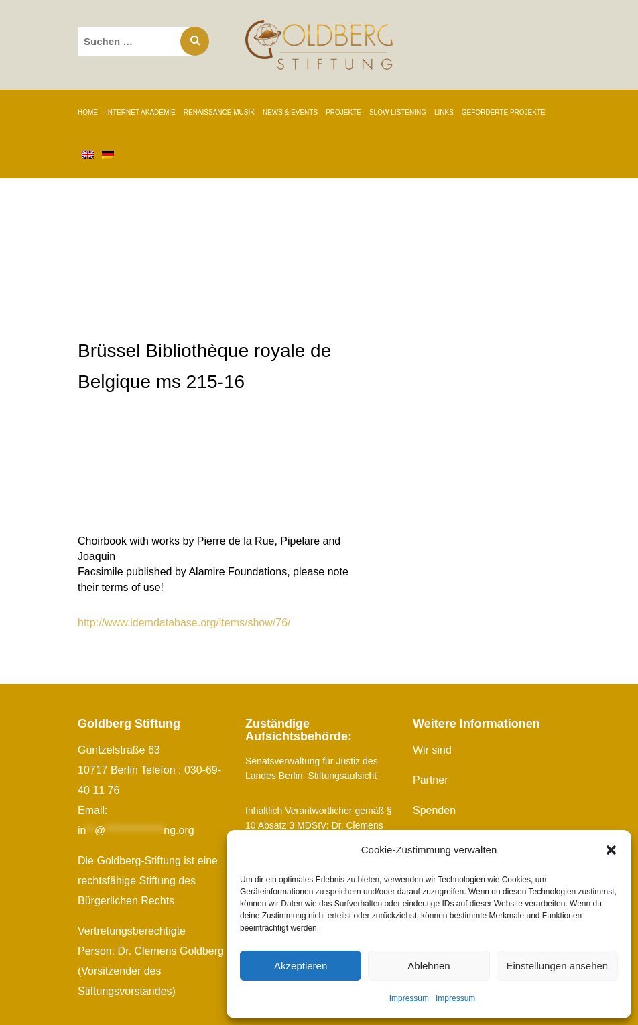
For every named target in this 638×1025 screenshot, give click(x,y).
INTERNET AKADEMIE (141, 112)
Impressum (409, 998)
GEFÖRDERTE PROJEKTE (504, 112)
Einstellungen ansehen (557, 965)
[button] (611, 850)
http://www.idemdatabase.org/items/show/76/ (184, 622)
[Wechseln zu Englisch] (88, 156)
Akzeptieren (300, 965)
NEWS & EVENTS (290, 112)
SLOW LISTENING (397, 112)
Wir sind (432, 750)
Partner (430, 780)
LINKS (444, 112)
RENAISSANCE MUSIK (219, 112)
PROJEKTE (343, 112)
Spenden (434, 810)
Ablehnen (428, 965)
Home (88, 112)
